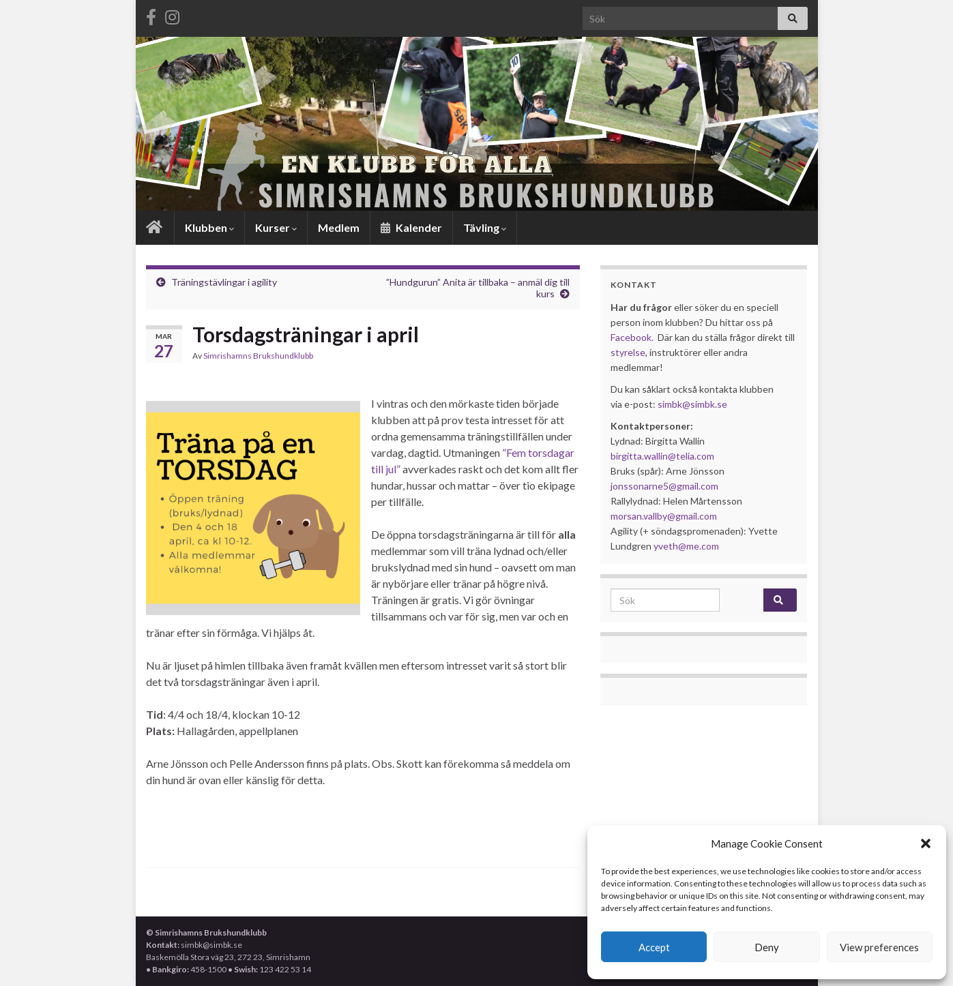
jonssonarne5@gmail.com (664, 486)
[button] (926, 843)
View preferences (879, 947)
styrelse (628, 352)
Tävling (484, 227)
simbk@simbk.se (692, 404)
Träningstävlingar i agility (224, 282)
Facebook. (632, 337)
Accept (654, 947)
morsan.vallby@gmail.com (665, 516)
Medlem (339, 227)
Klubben (209, 227)
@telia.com (691, 456)
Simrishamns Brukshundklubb (258, 355)
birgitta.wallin (639, 456)
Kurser (276, 227)
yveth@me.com (686, 546)
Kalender (411, 227)
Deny (766, 947)
